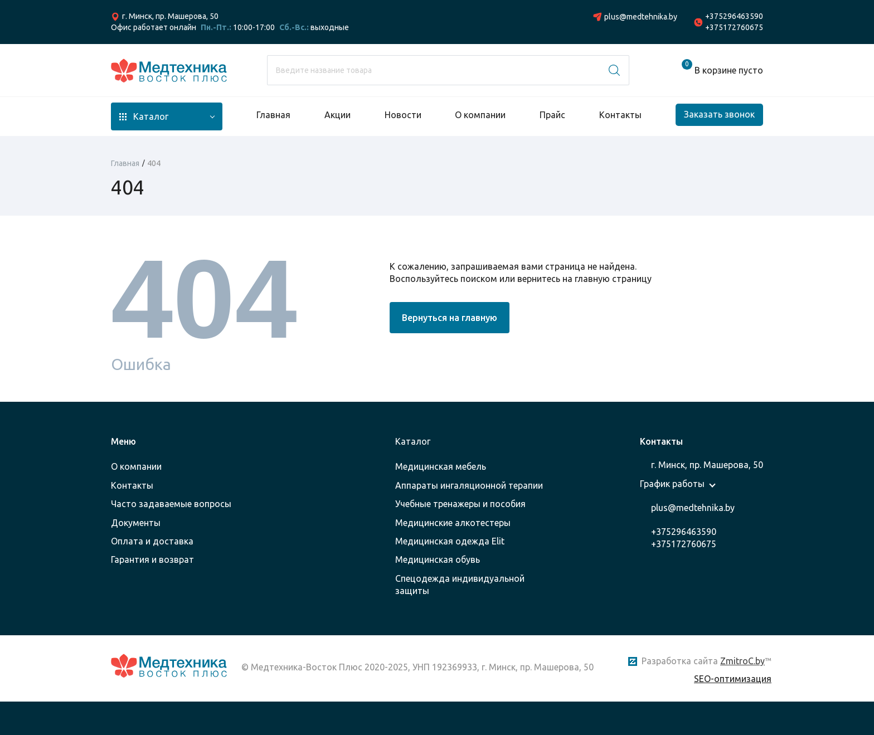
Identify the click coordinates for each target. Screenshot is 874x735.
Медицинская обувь (437, 559)
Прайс (552, 115)
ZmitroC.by (742, 661)
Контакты (620, 115)
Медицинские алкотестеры (453, 523)
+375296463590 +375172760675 (734, 22)
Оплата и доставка (152, 541)
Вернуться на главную (449, 318)
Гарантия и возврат (152, 559)
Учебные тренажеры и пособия (460, 504)
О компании (480, 115)
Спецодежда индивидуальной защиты (460, 584)
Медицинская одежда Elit (449, 541)
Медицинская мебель (440, 466)
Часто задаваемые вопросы (171, 504)
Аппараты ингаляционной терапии (469, 485)
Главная (273, 115)
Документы (136, 523)
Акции (337, 115)
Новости (403, 115)
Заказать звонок (719, 114)
